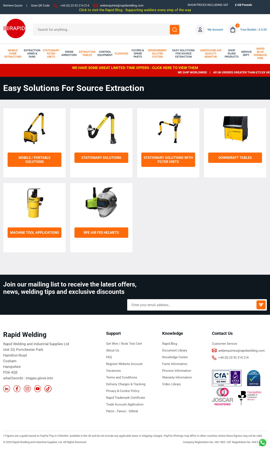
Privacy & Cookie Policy (122, 391)
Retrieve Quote (12, 5)
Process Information (176, 371)
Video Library (171, 384)
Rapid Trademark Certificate (125, 398)
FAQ (109, 357)
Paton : (111, 411)
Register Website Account (124, 364)
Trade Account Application (124, 404)
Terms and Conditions (121, 377)
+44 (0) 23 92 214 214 (74, 5)
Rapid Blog (169, 344)
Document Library (174, 350)
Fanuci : (123, 411)
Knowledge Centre (175, 357)
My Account (215, 29)
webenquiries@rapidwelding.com (121, 5)
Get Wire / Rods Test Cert (124, 344)
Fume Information (174, 364)
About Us (112, 350)
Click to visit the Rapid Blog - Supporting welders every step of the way (135, 10)
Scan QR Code (40, 5)
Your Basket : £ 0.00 (253, 29)
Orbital (133, 411)
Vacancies (113, 371)
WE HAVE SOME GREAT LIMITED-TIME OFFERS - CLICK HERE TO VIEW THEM (135, 68)
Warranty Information (177, 377)
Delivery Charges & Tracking (125, 384)
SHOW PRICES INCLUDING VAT (208, 5)
